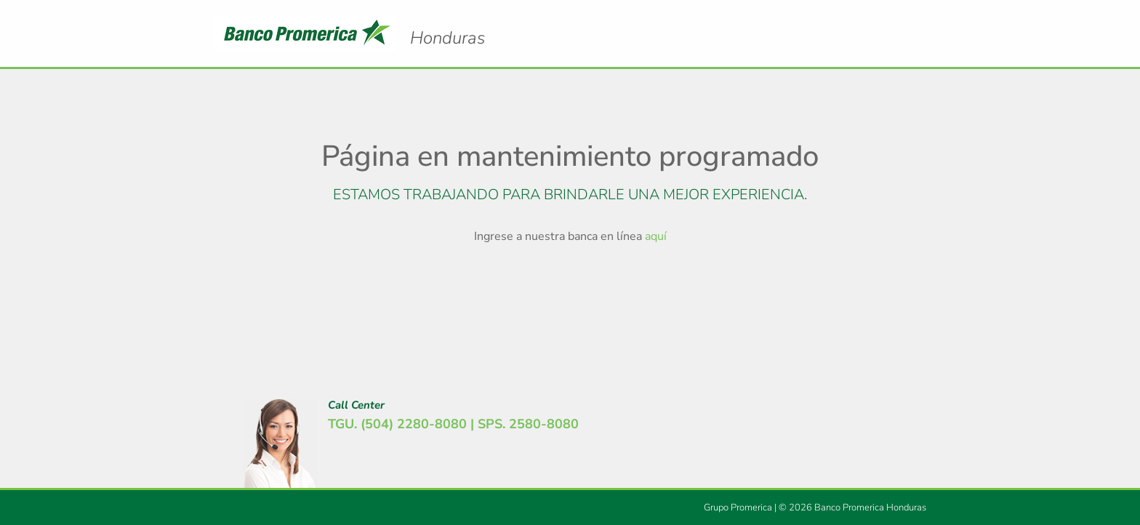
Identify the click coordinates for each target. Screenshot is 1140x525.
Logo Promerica (447, 25)
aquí (656, 236)
